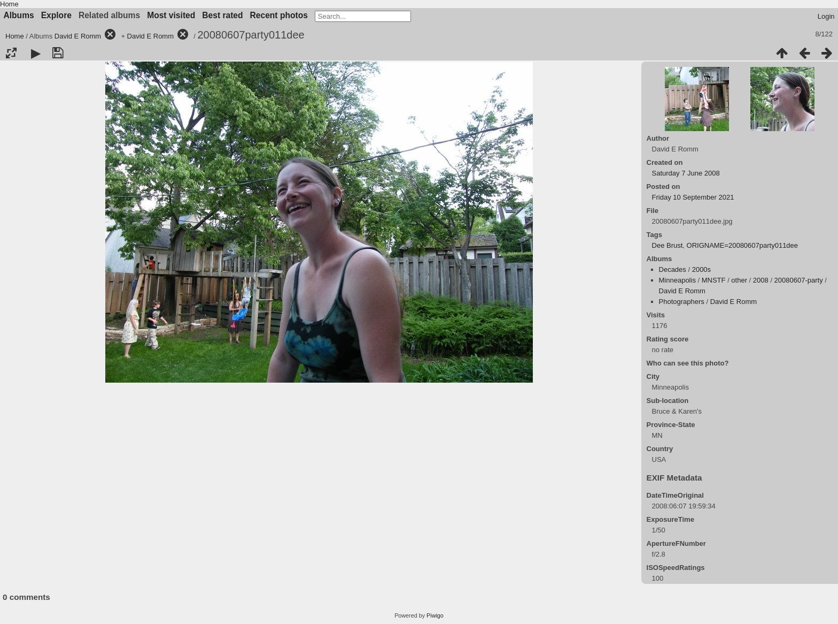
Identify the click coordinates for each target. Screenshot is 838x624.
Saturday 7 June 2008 (686, 173)
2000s (701, 269)
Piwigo (435, 615)
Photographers (681, 302)
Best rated (222, 15)
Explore (56, 15)
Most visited (171, 15)
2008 (761, 280)
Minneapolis (677, 280)
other (739, 280)
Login (826, 16)
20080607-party (798, 280)
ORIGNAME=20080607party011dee (742, 245)
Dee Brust (667, 245)
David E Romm (78, 36)
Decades (672, 269)
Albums (19, 15)
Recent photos (279, 15)
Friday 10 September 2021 (693, 197)
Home (9, 4)
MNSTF (714, 280)
